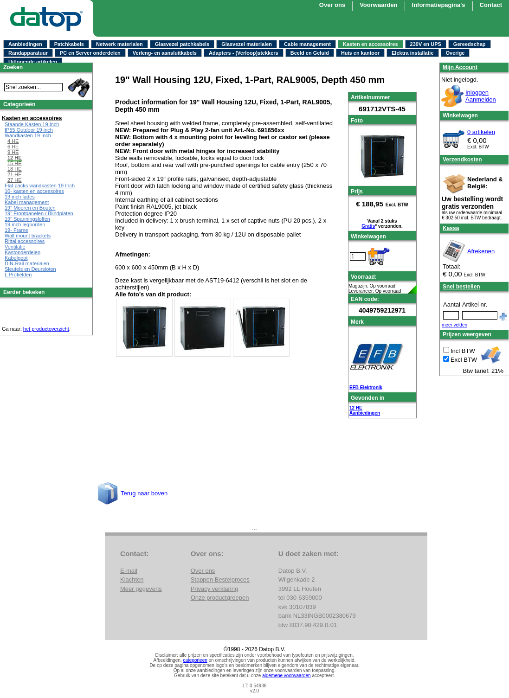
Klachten (132, 579)
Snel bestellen (461, 286)
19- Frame (16, 230)
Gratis (368, 226)
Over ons (332, 4)
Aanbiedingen (25, 44)
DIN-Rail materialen (27, 263)
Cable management (307, 44)
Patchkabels (69, 44)
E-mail (128, 570)
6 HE (13, 146)
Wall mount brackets (28, 235)
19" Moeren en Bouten (30, 208)
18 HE (14, 169)
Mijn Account (460, 67)
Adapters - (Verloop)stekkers (243, 53)
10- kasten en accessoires (34, 191)
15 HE (14, 163)
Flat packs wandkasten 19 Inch (40, 185)
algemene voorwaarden (286, 675)
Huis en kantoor (360, 53)
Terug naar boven (144, 493)
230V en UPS (425, 44)
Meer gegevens (141, 588)
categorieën (195, 660)
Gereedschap (469, 44)
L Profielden (18, 274)
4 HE (13, 141)
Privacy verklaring (214, 588)
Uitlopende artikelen (32, 61)
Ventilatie (15, 247)
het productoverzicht (46, 329)
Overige (455, 53)
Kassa (451, 228)
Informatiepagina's (438, 4)
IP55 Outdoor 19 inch (29, 130)
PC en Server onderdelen (90, 53)
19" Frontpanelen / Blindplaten (39, 213)
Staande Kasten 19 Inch (32, 124)
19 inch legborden (25, 224)
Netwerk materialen (119, 44)
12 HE (355, 407)
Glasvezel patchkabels (182, 44)
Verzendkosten (462, 159)
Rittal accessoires (25, 241)
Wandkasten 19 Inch (28, 135)
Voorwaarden (378, 4)
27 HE (14, 180)
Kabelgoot (16, 258)
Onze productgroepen (220, 597)
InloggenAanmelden (480, 96)
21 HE (14, 174)
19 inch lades (20, 196)
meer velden (454, 324)
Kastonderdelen (22, 252)
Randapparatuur (28, 53)
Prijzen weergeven (467, 334)
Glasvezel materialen (246, 44)
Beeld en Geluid (309, 53)
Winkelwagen (460, 115)
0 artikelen (481, 131)
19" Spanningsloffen (27, 219)
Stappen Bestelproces (220, 579)
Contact (491, 4)
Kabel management (27, 202)
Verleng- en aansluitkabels (165, 53)
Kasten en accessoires (370, 44)
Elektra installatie (413, 53)
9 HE (13, 152)
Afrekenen (481, 251)
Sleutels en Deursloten (30, 269)
